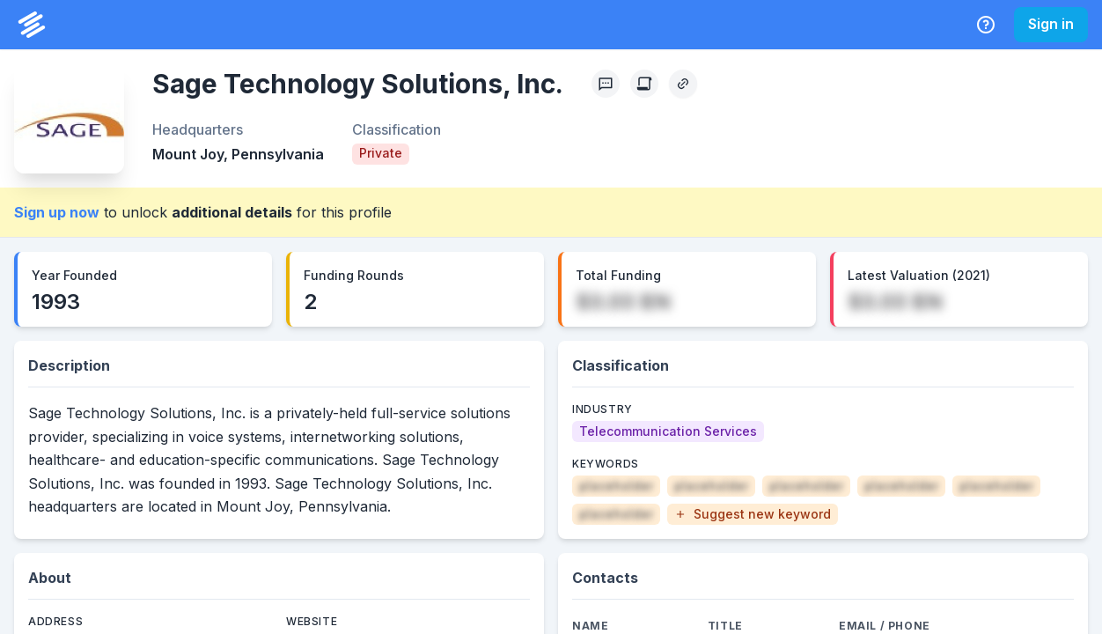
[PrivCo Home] (31, 24)
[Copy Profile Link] (683, 84)
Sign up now (56, 212)
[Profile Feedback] (605, 84)
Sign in (1051, 24)
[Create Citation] (644, 84)
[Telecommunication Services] (668, 431)
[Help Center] (985, 24)
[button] (752, 514)
